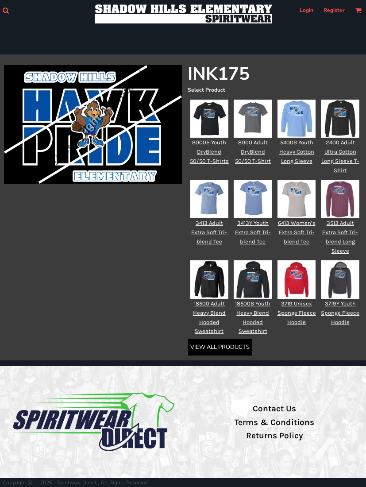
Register (334, 10)
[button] (5, 10)
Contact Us (274, 409)
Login (306, 10)
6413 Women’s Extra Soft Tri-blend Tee (297, 232)
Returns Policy (274, 436)
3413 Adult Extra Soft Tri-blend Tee (209, 232)
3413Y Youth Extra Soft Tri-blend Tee (253, 232)
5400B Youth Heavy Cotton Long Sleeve (296, 151)
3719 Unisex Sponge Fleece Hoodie (296, 312)
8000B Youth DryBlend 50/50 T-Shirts (209, 151)
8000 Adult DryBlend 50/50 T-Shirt (253, 151)
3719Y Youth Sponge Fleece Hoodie (340, 312)
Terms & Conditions (274, 422)
